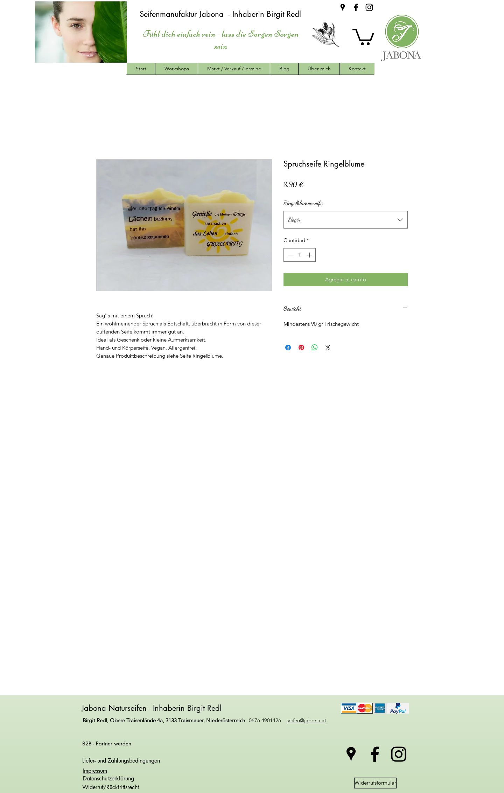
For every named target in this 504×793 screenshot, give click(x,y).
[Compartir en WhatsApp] (314, 347)
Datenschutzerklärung (107, 778)
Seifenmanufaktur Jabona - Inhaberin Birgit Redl (221, 14)
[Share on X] (328, 347)
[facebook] (356, 7)
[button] (363, 36)
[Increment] (310, 254)
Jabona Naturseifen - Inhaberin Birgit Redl (153, 708)
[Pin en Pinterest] (301, 347)
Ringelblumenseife (303, 202)
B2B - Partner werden (106, 743)
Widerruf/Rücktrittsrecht (110, 787)
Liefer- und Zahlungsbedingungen (121, 760)
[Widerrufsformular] (375, 783)
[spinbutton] (300, 254)
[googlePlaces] (343, 7)
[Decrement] (289, 254)
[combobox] (346, 220)
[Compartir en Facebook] (288, 347)
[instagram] (369, 7)
